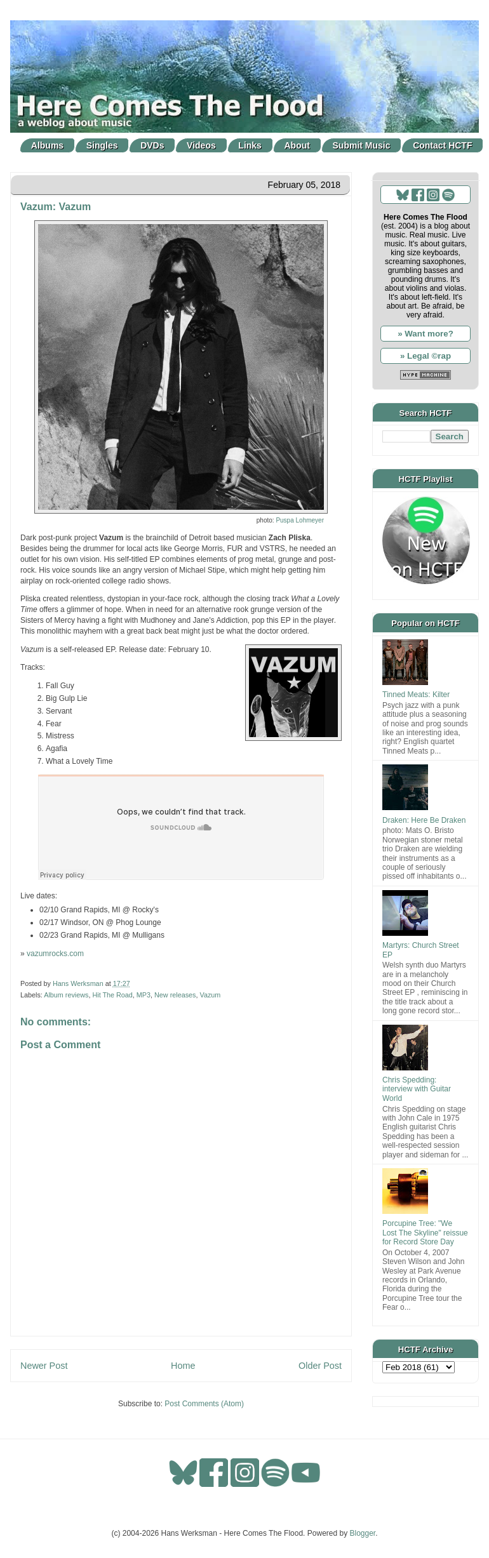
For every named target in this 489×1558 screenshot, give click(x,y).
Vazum (209, 995)
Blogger (363, 1533)
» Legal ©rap (425, 356)
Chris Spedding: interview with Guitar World (416, 1089)
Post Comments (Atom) (204, 1403)
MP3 (144, 995)
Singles (102, 145)
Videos (201, 145)
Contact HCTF (442, 145)
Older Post (320, 1366)
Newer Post (43, 1366)
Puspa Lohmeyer (300, 520)
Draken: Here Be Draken (424, 820)
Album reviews (66, 995)
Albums (47, 145)
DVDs (152, 145)
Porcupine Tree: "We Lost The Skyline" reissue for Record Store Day (425, 1232)
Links (250, 145)
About (297, 145)
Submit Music (362, 145)
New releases (175, 995)
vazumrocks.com (55, 953)
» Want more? (425, 333)
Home (183, 1366)
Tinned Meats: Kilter (416, 694)
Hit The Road (112, 995)
